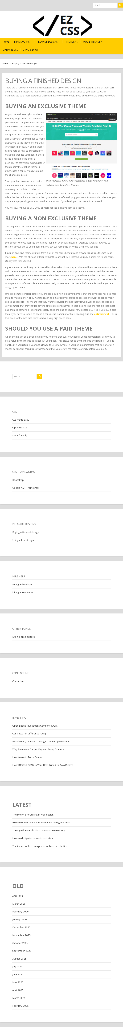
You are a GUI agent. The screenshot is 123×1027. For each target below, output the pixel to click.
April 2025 (18, 990)
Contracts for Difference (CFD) (29, 733)
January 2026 (19, 919)
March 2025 (18, 997)
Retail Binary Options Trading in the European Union (41, 741)
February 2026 (20, 911)
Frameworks (23, 41)
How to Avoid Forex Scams (27, 757)
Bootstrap (18, 479)
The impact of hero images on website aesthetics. (40, 846)
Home (6, 41)
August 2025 (19, 958)
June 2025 (17, 974)
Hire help (71, 41)
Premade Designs (48, 41)
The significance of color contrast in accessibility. (39, 830)
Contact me (18, 681)
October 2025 (20, 942)
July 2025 (17, 966)
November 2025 (21, 935)
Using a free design (23, 540)
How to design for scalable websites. (32, 838)
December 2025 (21, 927)
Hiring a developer (22, 584)
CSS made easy (20, 419)
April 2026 (18, 895)
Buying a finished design (25, 532)
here (14, 256)
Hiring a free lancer (22, 592)
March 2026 (18, 903)
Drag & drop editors (23, 636)
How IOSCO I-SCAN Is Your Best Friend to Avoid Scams (42, 764)
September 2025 (21, 950)
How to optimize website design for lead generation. (41, 822)
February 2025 (20, 1005)
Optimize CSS (10, 49)
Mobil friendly (92, 41)
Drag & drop (30, 49)
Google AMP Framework (25, 487)
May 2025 (17, 982)
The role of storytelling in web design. (33, 814)
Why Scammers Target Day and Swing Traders (38, 749)
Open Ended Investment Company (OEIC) (35, 725)
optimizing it (101, 313)
